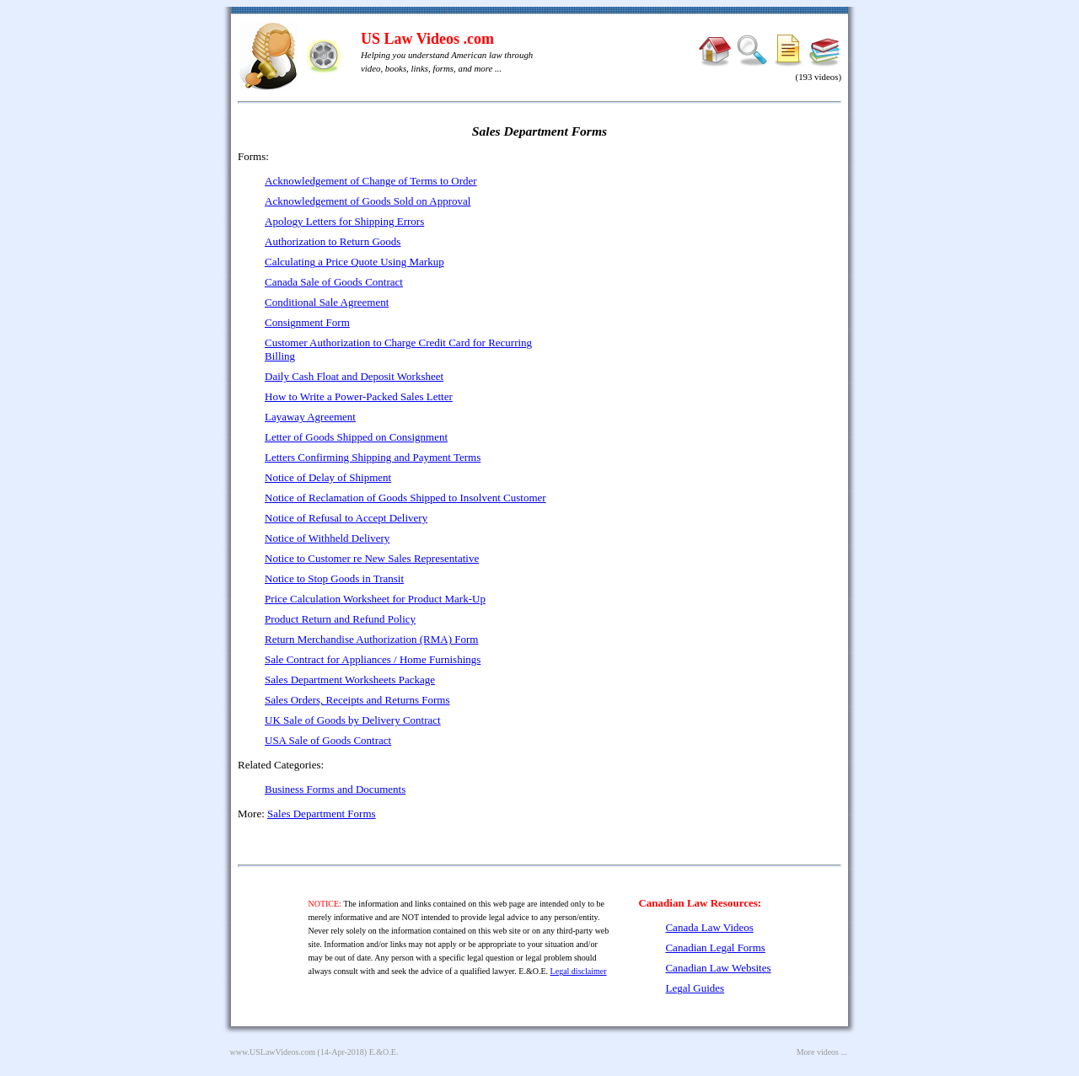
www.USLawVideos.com (273, 1052)
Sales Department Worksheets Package (350, 679)
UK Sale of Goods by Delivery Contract (353, 720)
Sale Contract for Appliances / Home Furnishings (372, 659)
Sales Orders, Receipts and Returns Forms (357, 699)
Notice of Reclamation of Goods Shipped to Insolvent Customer (405, 497)
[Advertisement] (696, 270)
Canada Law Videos (709, 927)
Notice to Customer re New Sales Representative (372, 558)
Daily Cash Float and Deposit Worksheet (354, 376)
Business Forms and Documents (335, 789)
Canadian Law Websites (717, 967)
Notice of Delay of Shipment (328, 477)
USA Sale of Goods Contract (328, 740)
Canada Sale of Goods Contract (334, 282)
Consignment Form (307, 322)
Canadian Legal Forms (715, 947)
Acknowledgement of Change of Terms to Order (371, 180)
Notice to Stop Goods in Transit (334, 578)
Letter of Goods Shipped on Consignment (356, 437)
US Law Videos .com (427, 38)
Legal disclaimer (578, 971)
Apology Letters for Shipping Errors (344, 221)
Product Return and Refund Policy (340, 619)
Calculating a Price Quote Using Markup (354, 261)
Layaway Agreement (310, 416)
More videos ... (822, 1052)
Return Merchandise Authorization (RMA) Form (371, 639)
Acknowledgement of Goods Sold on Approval (367, 201)
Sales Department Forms (321, 813)
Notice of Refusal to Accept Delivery (346, 517)
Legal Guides (694, 988)
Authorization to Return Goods (332, 241)
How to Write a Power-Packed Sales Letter (359, 396)
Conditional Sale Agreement (327, 302)
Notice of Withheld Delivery (327, 538)
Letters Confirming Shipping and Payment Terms (372, 457)
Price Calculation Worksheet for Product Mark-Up (375, 598)
